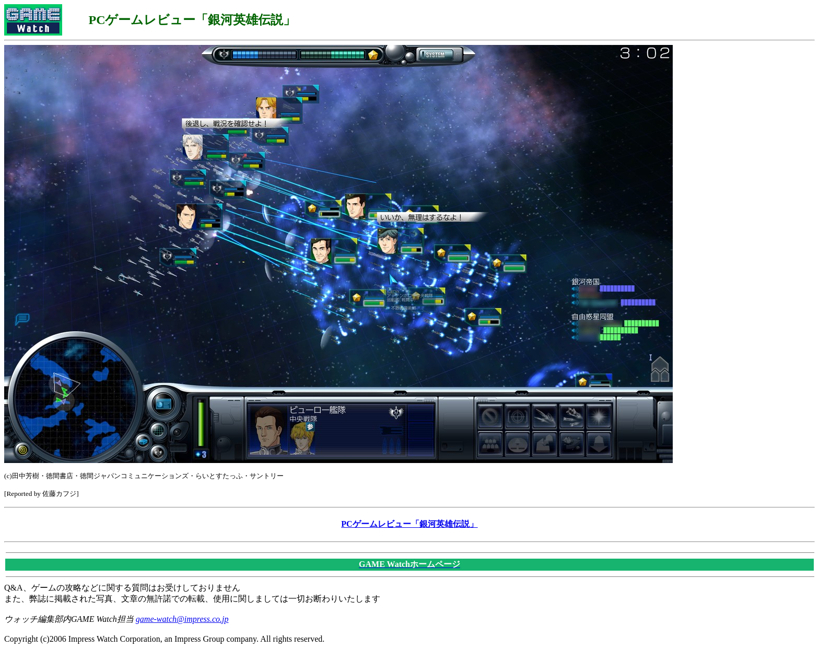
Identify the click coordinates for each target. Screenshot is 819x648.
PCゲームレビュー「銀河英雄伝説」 (409, 523)
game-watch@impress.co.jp (182, 619)
